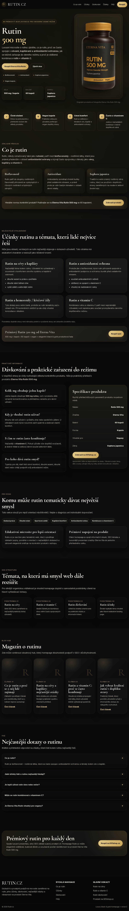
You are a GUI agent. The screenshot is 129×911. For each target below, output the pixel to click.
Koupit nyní (116, 334)
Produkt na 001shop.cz (103, 899)
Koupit (122, 4)
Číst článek (9, 707)
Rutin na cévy (99, 886)
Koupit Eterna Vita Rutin (15, 66)
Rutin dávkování (100, 895)
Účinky (86, 4)
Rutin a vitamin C (100, 891)
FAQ (112, 4)
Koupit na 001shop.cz (110, 843)
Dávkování (96, 4)
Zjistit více (37, 66)
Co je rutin (77, 4)
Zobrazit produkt (113, 203)
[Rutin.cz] (14, 4)
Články (105, 4)
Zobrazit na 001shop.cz (85, 455)
